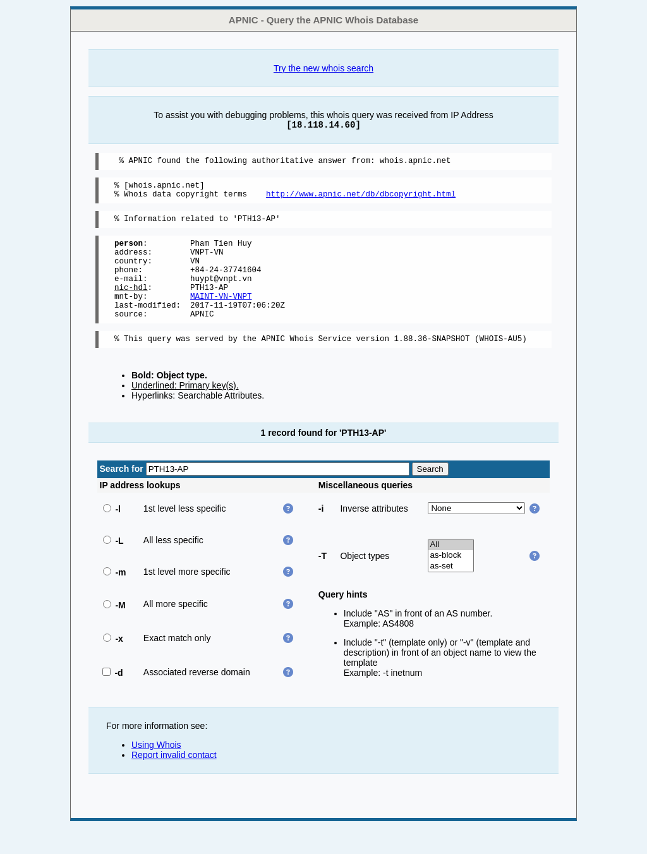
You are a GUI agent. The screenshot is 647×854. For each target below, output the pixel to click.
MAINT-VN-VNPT (221, 316)
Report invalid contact (174, 781)
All (450, 571)
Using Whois (156, 771)
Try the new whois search (323, 68)
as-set (450, 592)
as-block (450, 582)
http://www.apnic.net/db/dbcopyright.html (361, 199)
